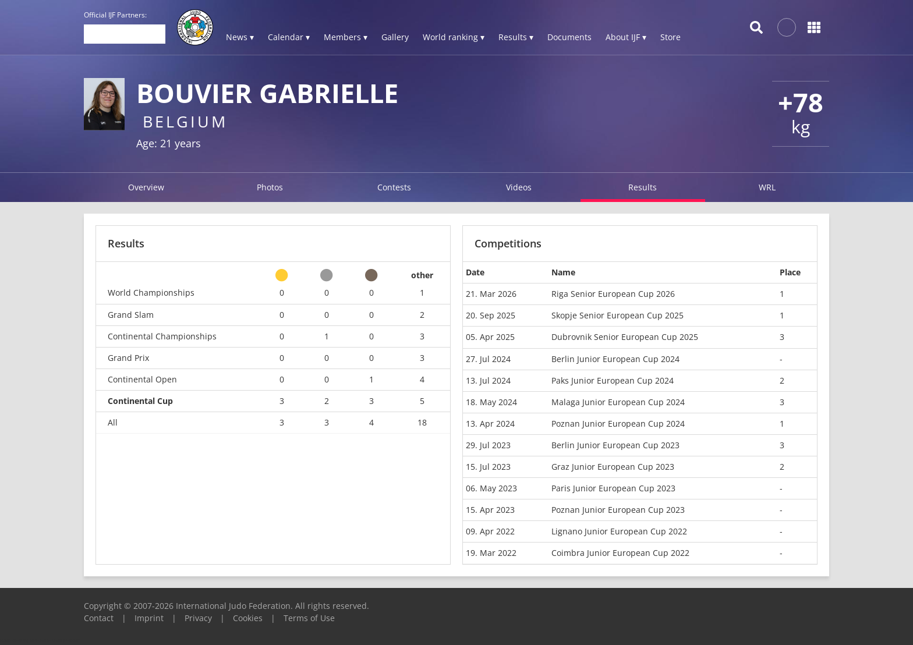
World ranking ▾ (453, 36)
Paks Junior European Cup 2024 (612, 380)
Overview (146, 187)
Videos (519, 187)
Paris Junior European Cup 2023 (613, 488)
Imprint (149, 617)
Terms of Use (309, 617)
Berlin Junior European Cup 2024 (615, 358)
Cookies (248, 617)
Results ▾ (515, 36)
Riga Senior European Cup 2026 (613, 293)
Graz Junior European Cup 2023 (612, 466)
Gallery (395, 36)
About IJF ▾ (626, 36)
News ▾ (240, 36)
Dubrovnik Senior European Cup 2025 (624, 336)
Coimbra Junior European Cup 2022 (620, 552)
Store (670, 36)
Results (642, 187)
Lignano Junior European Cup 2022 (619, 531)
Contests (394, 187)
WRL (767, 187)
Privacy (198, 617)
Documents (569, 36)
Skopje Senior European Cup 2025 (617, 315)
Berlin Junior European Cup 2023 (615, 445)
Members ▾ (345, 36)
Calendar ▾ (289, 36)
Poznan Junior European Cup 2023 (618, 509)
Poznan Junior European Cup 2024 (618, 423)
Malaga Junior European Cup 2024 (618, 401)
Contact (99, 617)
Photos (270, 187)
